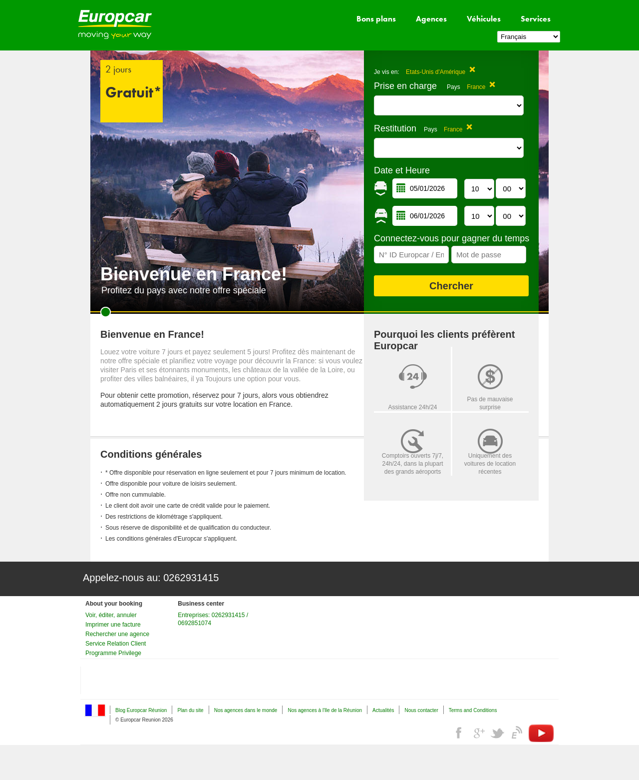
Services (536, 18)
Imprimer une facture (113, 624)
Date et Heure (402, 170)
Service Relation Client (115, 643)
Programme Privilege (113, 653)
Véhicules (484, 18)
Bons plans (376, 18)
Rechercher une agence (117, 634)
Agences (431, 18)
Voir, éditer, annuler (111, 615)
